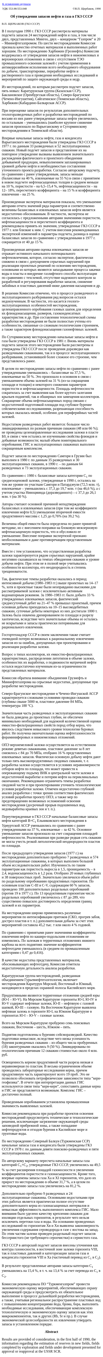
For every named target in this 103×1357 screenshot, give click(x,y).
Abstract (51, 1332)
